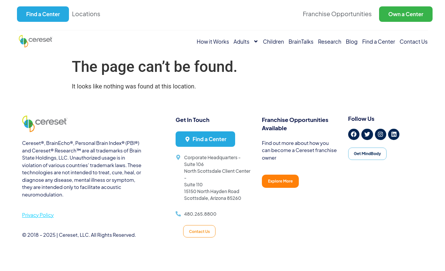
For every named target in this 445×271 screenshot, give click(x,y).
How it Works (213, 41)
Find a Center (378, 41)
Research (329, 41)
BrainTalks (301, 41)
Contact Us (414, 41)
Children (273, 41)
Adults (246, 41)
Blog (352, 41)
